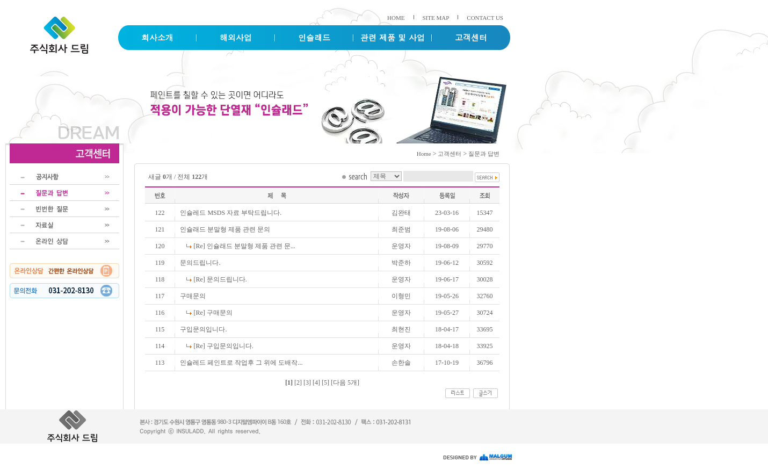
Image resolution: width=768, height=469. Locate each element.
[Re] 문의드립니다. (220, 279)
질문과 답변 (483, 153)
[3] (307, 382)
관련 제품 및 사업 (392, 37)
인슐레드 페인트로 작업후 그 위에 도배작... (241, 362)
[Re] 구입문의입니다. (223, 346)
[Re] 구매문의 (212, 312)
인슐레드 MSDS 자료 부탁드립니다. (230, 213)
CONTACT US (485, 18)
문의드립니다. (200, 262)
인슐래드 (314, 37)
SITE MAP (436, 18)
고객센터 (471, 37)
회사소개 (157, 37)
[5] (325, 382)
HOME (395, 18)
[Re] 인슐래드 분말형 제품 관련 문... (244, 246)
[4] (316, 382)
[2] (298, 382)
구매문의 (193, 296)
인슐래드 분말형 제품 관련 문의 (225, 229)
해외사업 (236, 37)
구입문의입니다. (203, 329)
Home (424, 153)
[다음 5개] (345, 382)
